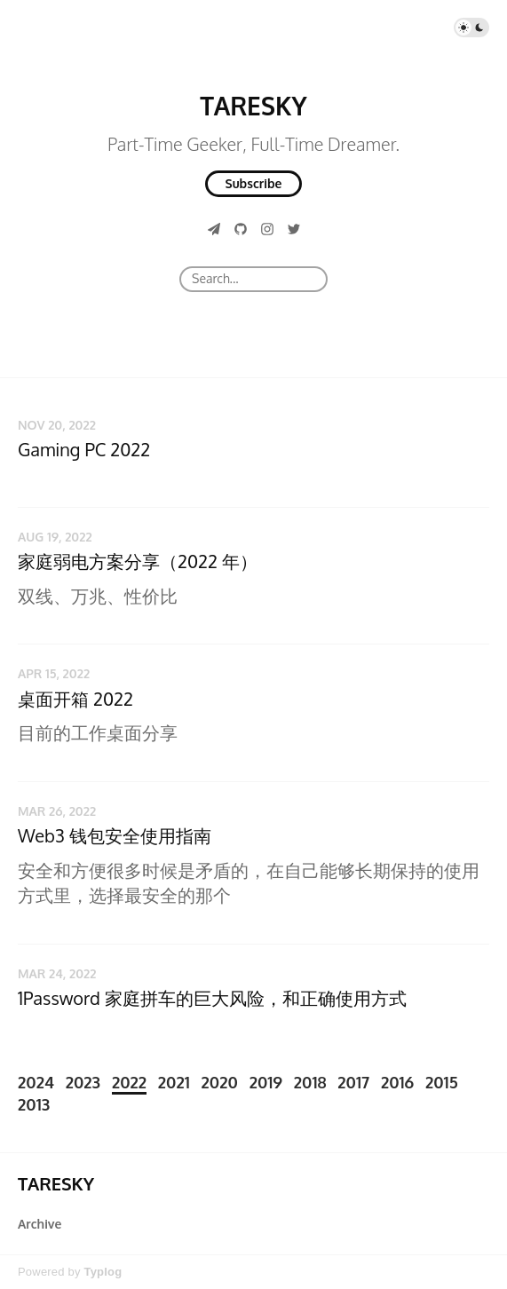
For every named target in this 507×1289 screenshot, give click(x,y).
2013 (34, 1104)
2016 (397, 1082)
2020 (220, 1082)
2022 (129, 1082)
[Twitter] (294, 228)
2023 (83, 1082)
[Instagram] (267, 228)
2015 (441, 1082)
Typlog (102, 1271)
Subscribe (254, 183)
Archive (39, 1223)
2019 (266, 1082)
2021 (174, 1082)
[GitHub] (241, 228)
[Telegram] (214, 228)
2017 (353, 1082)
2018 (310, 1082)
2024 (36, 1082)
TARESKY (253, 106)
